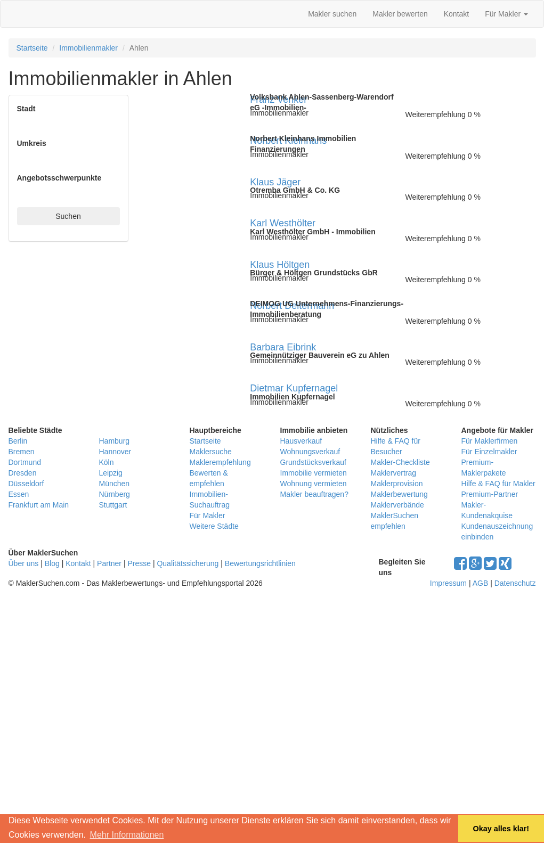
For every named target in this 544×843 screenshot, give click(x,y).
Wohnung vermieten (313, 483)
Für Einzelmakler (489, 451)
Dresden (23, 473)
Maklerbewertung (399, 494)
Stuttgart (113, 505)
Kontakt (456, 14)
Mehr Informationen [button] (127, 834)
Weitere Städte (214, 526)
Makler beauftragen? (314, 494)
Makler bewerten (400, 14)
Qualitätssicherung (187, 563)
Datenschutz (515, 583)
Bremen (22, 451)
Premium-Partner (489, 494)
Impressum (448, 583)
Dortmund (25, 462)
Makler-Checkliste (400, 462)
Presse (139, 563)
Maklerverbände (397, 505)
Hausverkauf (301, 441)
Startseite (32, 48)
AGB (481, 583)
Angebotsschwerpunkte (59, 178)
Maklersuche (211, 451)
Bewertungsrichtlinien (260, 563)
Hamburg (114, 441)
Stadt (26, 108)
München (114, 483)
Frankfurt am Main (39, 505)
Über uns (24, 563)
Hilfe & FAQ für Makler (498, 483)
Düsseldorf (26, 483)
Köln (106, 462)
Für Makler (506, 14)
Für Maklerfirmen (489, 441)
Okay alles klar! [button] (501, 828)
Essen (19, 494)
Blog (52, 563)
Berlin (18, 441)
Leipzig (111, 473)
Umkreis (31, 143)
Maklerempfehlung (220, 462)
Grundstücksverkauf (313, 462)
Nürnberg (114, 494)
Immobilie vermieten (313, 473)
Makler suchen (332, 14)
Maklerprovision (397, 483)
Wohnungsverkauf (310, 451)
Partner (109, 563)
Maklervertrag (394, 473)
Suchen (67, 216)
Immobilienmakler (88, 48)
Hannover (115, 451)
